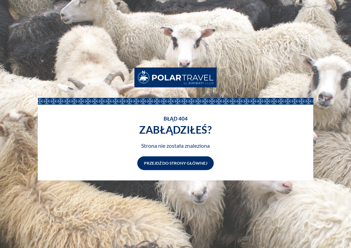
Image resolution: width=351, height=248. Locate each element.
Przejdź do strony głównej (175, 163)
